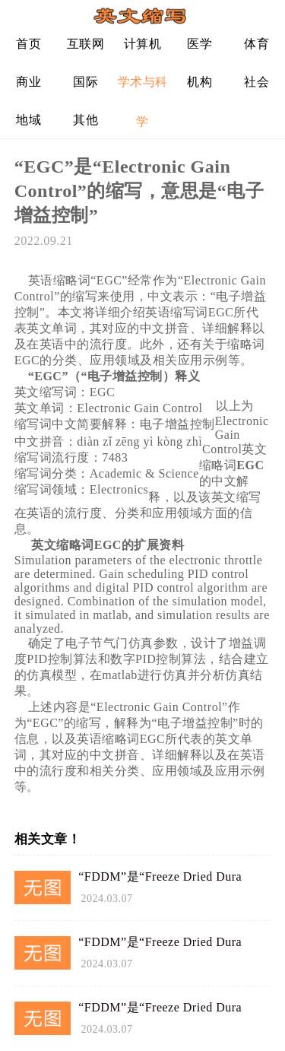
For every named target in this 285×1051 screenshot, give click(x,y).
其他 (85, 119)
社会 (256, 81)
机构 (199, 81)
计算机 (143, 43)
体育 (256, 43)
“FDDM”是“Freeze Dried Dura (160, 876)
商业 (28, 81)
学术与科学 (143, 87)
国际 (85, 81)
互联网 (86, 43)
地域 (28, 119)
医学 (199, 43)
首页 (28, 43)
